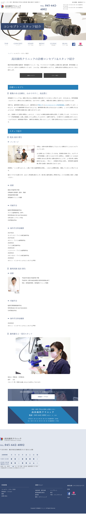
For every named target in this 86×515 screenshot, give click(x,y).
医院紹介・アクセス (7, 493)
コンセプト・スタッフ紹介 (9, 490)
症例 (68, 490)
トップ (10, 53)
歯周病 (37, 496)
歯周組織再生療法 (40, 493)
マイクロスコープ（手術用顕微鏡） (55, 105)
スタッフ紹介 (55, 75)
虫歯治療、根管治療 (40, 491)
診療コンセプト (31, 75)
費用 (3, 495)
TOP (68, 499)
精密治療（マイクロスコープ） (76, 487)
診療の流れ (4, 497)
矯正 (51, 493)
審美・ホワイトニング (41, 498)
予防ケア (40, 105)
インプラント (53, 491)
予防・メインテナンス (56, 496)
